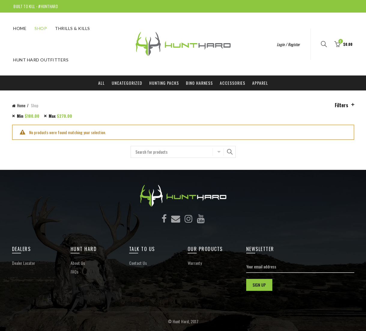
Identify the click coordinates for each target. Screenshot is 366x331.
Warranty (195, 263)
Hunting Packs (164, 83)
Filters (341, 105)
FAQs (74, 271)
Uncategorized (127, 83)
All (101, 83)
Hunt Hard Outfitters (40, 59)
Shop (41, 28)
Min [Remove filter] (28, 116)
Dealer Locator (23, 263)
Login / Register (288, 44)
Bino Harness (199, 83)
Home (19, 28)
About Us (78, 263)
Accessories (232, 83)
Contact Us (138, 263)
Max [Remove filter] (60, 116)
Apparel (260, 83)
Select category (218, 151)
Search (230, 152)
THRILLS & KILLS (72, 28)
